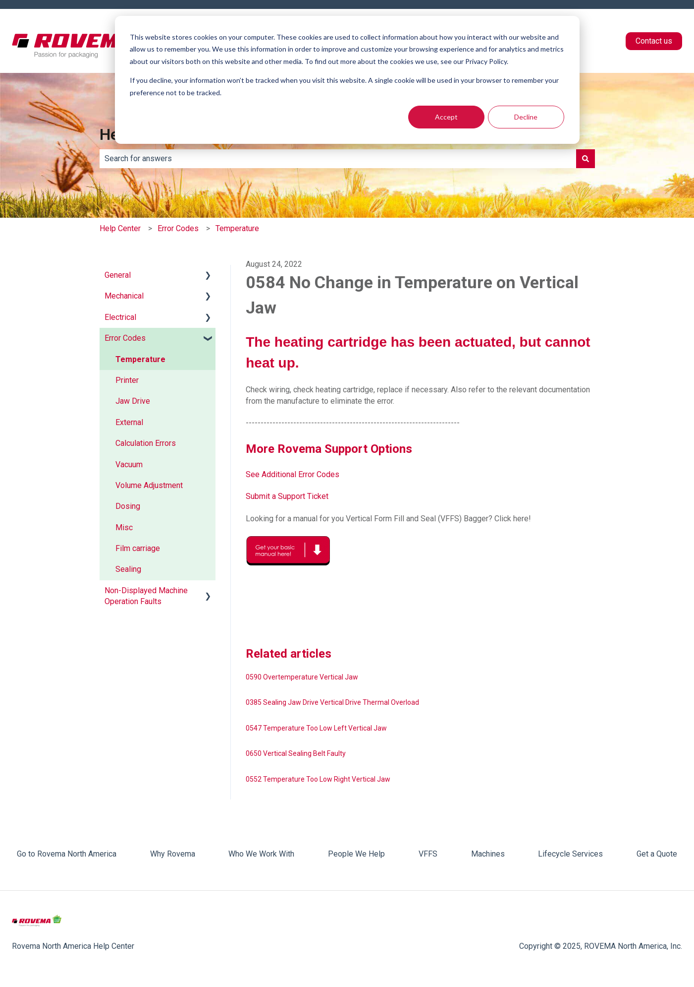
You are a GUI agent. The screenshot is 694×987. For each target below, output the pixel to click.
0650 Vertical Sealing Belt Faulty (296, 753)
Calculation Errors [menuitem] (145, 443)
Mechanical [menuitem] (124, 296)
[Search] (585, 158)
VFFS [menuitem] (428, 854)
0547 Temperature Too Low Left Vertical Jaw (316, 728)
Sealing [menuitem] (128, 569)
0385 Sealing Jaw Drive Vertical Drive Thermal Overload (332, 702)
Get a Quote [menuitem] (657, 854)
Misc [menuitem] (124, 527)
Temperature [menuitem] (140, 359)
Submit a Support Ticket (287, 496)
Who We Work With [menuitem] (261, 854)
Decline (525, 117)
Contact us (654, 41)
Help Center (120, 228)
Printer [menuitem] (127, 380)
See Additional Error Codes (292, 474)
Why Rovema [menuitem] (172, 854)
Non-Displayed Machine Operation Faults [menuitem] (146, 596)
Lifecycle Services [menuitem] (570, 854)
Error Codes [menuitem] (125, 338)
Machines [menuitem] (488, 854)
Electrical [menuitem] (120, 317)
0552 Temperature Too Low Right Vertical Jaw (318, 779)
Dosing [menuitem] (127, 506)
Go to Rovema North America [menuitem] (66, 854)
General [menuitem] (118, 275)
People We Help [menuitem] (356, 854)
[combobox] (338, 158)
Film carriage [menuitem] (137, 548)
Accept (446, 117)
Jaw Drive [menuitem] (132, 401)
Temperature (237, 228)
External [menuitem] (129, 422)
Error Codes (178, 228)
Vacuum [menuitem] (129, 464)
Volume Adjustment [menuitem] (149, 485)
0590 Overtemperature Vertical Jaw (302, 677)
